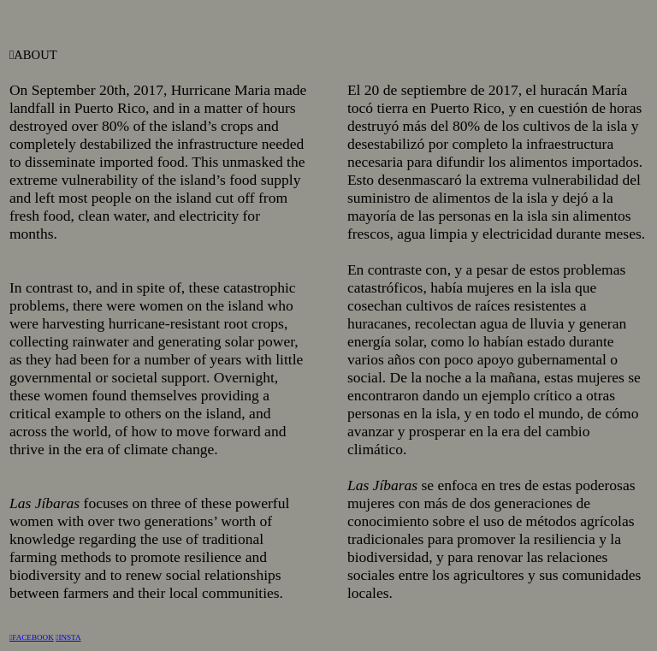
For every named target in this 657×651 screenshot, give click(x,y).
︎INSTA (68, 637)
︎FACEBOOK (31, 637)
